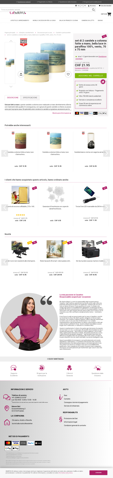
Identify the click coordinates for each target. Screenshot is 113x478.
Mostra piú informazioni (62, 113)
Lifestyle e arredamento (20, 22)
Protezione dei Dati (70, 418)
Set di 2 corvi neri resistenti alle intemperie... (20, 261)
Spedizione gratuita (24, 2)
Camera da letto (88, 22)
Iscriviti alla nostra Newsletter (22, 423)
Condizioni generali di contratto (75, 425)
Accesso (92, 6)
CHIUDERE (98, 472)
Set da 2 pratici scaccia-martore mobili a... (90, 261)
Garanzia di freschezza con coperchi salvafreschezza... (55, 208)
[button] (11, 41)
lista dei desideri (105, 6)
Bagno (100, 22)
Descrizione (12, 98)
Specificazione (30, 98)
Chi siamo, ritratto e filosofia (22, 420)
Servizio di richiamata (71, 406)
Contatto (67, 399)
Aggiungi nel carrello (91, 75)
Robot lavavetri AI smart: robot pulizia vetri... (55, 261)
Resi (65, 395)
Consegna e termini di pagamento (76, 402)
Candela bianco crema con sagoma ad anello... (90, 152)
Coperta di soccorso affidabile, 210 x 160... (20, 206)
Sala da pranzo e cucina (68, 22)
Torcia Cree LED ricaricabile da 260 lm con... (91, 206)
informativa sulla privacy (65, 473)
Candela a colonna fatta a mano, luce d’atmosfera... (20, 153)
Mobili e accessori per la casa (44, 22)
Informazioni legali (70, 422)
